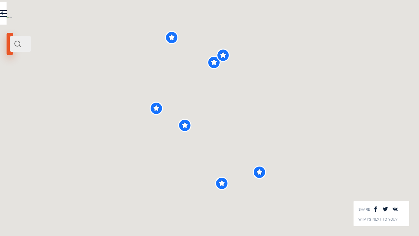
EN (144, 14)
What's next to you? (378, 219)
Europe (67, 91)
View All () (156, 223)
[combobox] (88, 44)
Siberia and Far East (27, 91)
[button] (274, 125)
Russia (54, 91)
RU (130, 14)
